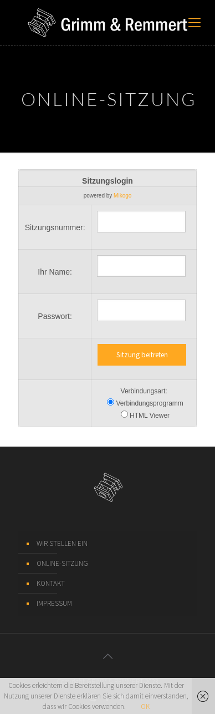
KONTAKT (51, 583)
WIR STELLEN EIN (62, 543)
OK (145, 706)
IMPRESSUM (54, 603)
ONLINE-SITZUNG (62, 563)
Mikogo (122, 196)
